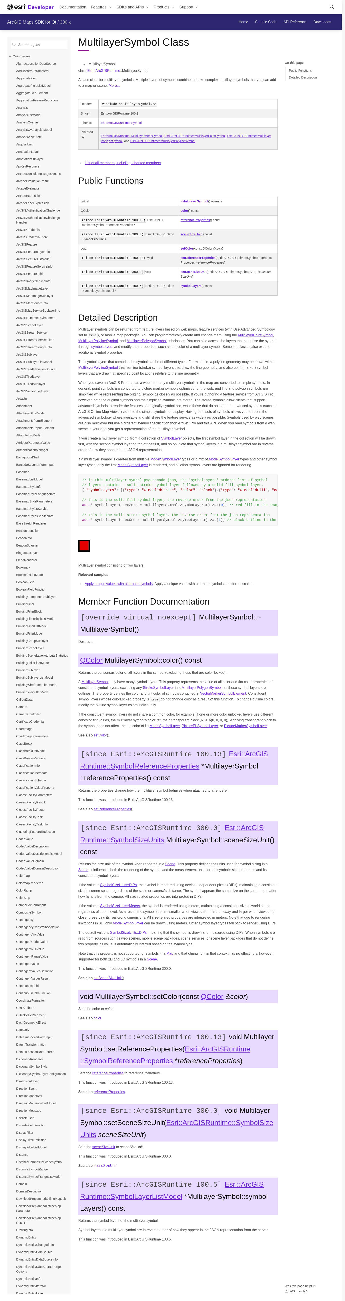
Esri (90, 71)
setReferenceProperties (198, 258)
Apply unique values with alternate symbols (119, 584)
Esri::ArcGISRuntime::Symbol (121, 123)
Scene (170, 864)
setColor (187, 248)
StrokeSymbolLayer (158, 688)
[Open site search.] (332, 7)
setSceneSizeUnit (194, 272)
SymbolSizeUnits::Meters (120, 906)
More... (114, 85)
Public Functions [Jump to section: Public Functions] (300, 70)
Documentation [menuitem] (72, 7)
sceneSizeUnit (191, 234)
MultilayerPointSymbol (255, 335)
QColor (91, 660)
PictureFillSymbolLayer (200, 726)
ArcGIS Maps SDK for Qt (31, 22)
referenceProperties (195, 220)
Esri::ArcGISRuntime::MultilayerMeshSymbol (132, 136)
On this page (294, 63)
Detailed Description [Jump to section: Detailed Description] (303, 77)
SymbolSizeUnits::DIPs (118, 885)
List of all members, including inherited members (123, 163)
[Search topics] (39, 45)
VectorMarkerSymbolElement (223, 693)
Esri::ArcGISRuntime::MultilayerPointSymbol (194, 136)
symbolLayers (191, 286)
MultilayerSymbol (95, 682)
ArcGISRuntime (108, 71)
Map (169, 953)
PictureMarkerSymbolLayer (245, 726)
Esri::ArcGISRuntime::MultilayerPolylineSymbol (162, 141)
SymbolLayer (171, 438)
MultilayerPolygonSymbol (147, 341)
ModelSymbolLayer (165, 459)
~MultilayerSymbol (194, 201)
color (184, 210)
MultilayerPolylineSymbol (98, 341)
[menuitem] (101, 7)
